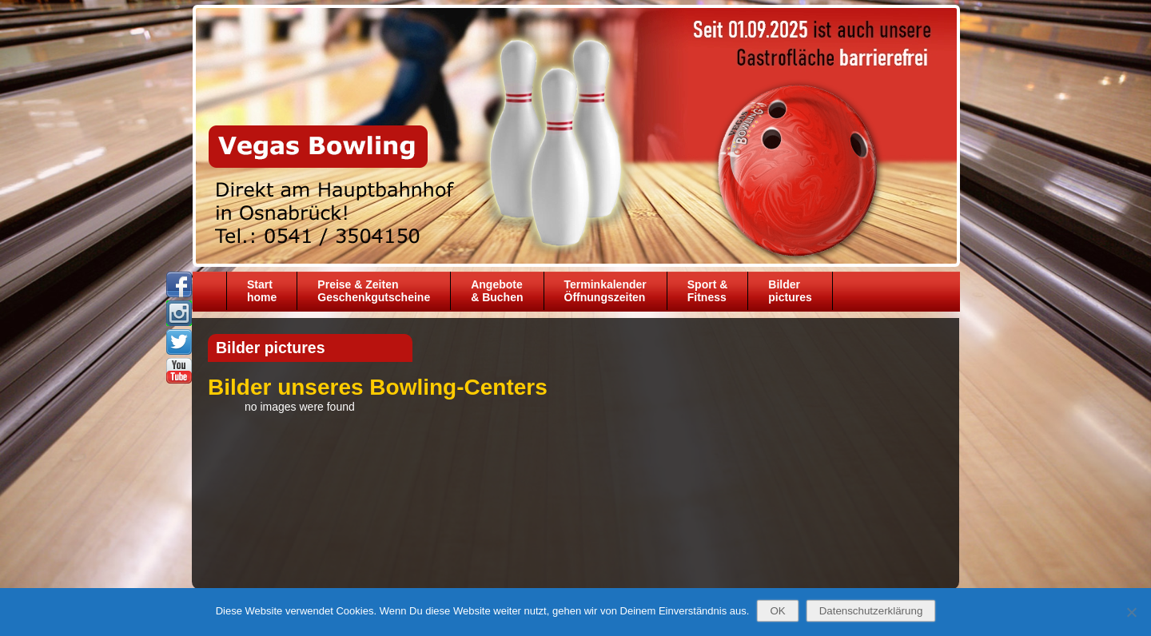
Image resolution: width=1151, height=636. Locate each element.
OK (777, 611)
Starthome (262, 291)
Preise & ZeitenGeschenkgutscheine (373, 291)
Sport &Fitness (707, 291)
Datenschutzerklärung (871, 611)
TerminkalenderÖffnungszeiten (605, 291)
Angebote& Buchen (497, 291)
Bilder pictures (789, 291)
